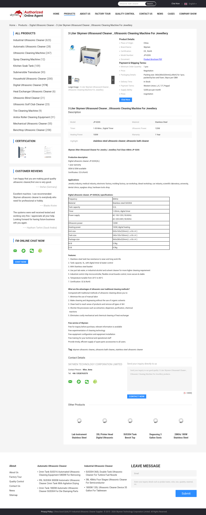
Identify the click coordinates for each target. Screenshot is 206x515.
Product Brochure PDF (153, 59)
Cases (171, 14)
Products (69, 14)
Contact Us (145, 14)
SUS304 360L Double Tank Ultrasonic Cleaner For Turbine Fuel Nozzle (104, 473)
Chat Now (176, 4)
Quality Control (125, 14)
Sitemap (13, 495)
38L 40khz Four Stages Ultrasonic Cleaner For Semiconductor (106, 481)
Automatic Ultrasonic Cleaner (29, 46)
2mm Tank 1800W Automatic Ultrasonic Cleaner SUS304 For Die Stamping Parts (58, 489)
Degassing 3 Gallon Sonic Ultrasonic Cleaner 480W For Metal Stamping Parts (156, 436)
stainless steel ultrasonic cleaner (129, 350)
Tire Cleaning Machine (25, 110)
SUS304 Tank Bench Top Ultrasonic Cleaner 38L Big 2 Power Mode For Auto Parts (130, 436)
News (160, 14)
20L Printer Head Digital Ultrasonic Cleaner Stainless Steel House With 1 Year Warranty (104, 436)
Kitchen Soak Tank (23, 65)
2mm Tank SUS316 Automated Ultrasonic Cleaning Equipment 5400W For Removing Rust (59, 474)
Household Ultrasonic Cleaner (29, 78)
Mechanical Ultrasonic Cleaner (30, 123)
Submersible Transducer (26, 72)
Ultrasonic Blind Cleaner (26, 97)
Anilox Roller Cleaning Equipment (31, 117)
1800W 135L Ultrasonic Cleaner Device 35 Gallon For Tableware (106, 489)
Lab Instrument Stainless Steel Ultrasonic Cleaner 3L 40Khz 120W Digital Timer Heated (79, 436)
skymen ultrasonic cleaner (84, 350)
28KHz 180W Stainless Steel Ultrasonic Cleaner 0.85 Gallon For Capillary (181, 436)
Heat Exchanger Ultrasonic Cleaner (32, 91)
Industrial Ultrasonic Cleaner (28, 40)
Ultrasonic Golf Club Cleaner (28, 104)
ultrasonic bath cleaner (105, 350)
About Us (85, 14)
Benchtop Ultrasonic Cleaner (29, 130)
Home (56, 14)
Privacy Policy (47, 512)
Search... (150, 4)
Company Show (188, 14)
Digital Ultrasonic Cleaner (41, 25)
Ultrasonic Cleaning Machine (29, 53)
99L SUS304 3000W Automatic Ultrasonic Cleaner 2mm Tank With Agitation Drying (59, 482)
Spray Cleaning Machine (26, 59)
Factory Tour (103, 14)
